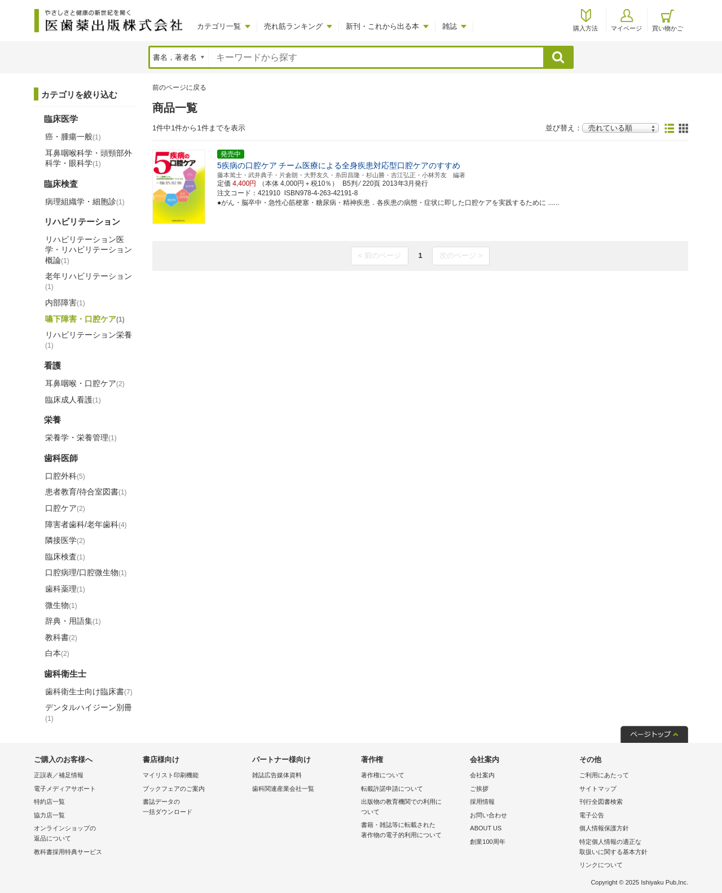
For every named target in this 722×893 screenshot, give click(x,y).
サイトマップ (598, 788)
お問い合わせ (488, 815)
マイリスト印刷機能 (171, 775)
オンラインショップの (85, 834)
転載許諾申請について (392, 788)
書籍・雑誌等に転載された (412, 830)
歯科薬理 (65, 588)
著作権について (382, 775)
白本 (57, 653)
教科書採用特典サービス (68, 851)
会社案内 (482, 775)
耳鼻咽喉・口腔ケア (85, 383)
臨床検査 (65, 556)
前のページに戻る (179, 87)
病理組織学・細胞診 (85, 201)
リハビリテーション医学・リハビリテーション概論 (88, 249)
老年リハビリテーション (88, 281)
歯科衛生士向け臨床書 (89, 691)
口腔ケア (65, 508)
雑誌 (449, 26)
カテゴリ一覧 (219, 26)
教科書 (61, 637)
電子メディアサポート (65, 788)
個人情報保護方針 (604, 828)
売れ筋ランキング (293, 26)
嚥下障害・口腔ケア (85, 318)
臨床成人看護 (73, 399)
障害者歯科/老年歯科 (86, 524)
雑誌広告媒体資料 (277, 775)
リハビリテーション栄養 (88, 339)
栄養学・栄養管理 (81, 437)
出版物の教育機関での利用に (412, 807)
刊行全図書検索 (601, 801)
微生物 (61, 605)
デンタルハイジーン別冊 (88, 712)
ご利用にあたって (604, 775)
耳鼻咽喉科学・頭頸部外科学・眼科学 (88, 158)
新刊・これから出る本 (382, 26)
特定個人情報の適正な (631, 847)
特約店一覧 (49, 801)
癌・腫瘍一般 (73, 136)
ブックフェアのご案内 (174, 788)
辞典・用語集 (73, 620)
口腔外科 (65, 475)
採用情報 (482, 801)
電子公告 (591, 815)
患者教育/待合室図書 (86, 491)
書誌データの (194, 807)
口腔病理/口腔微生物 (86, 572)
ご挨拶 (479, 788)
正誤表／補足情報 (58, 775)
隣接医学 (65, 540)
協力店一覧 (49, 815)
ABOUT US (485, 828)
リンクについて (601, 864)
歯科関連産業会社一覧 (283, 788)
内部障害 (65, 302)
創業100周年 (487, 841)
